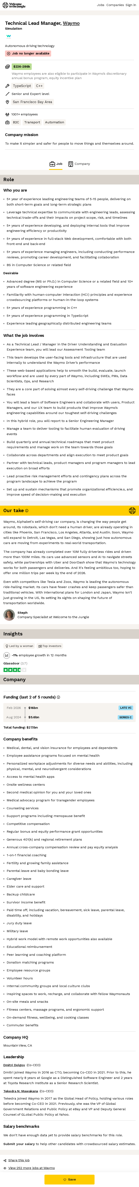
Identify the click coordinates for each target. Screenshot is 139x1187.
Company (78, 163)
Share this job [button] (16, 1160)
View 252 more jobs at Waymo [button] (29, 1168)
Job (55, 163)
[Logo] (14, 5)
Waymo (71, 23)
